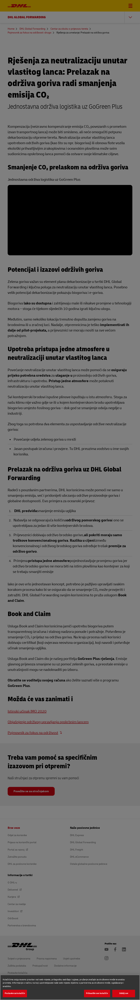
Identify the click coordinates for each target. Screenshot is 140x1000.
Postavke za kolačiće (15, 993)
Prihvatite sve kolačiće (97, 993)
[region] (70, 987)
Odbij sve (123, 993)
